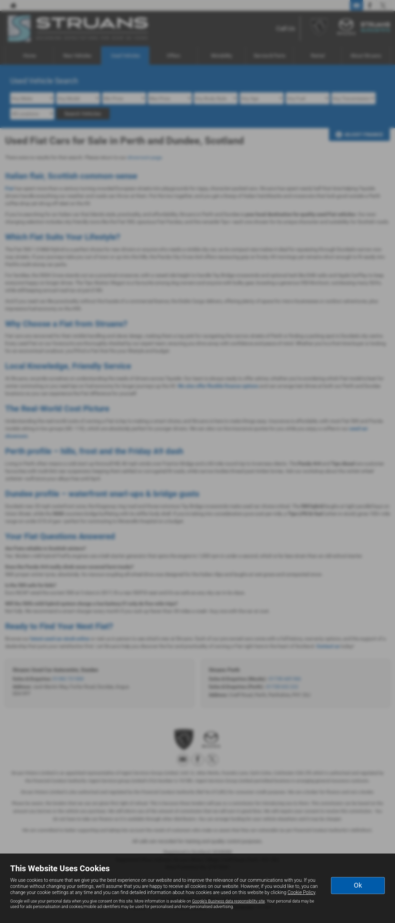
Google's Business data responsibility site (228, 901)
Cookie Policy (301, 892)
